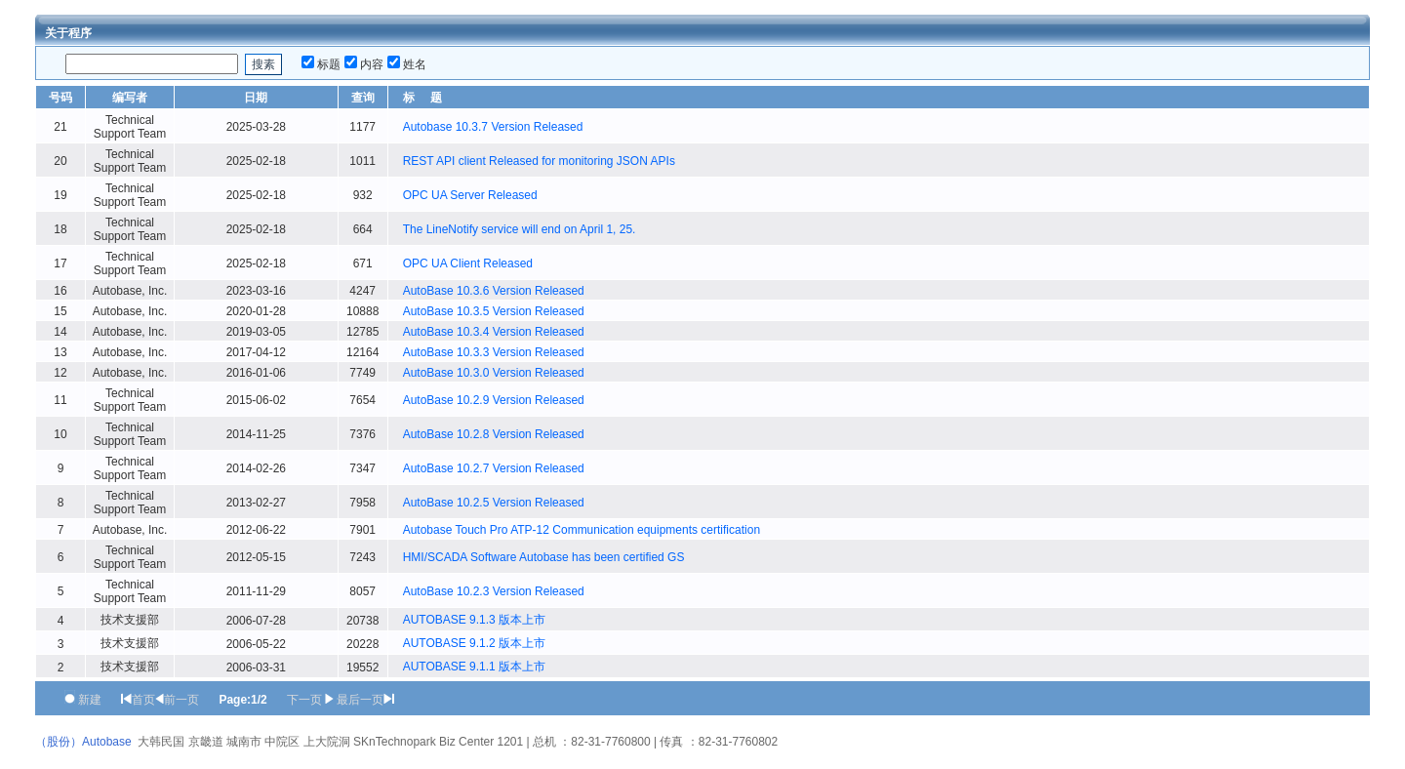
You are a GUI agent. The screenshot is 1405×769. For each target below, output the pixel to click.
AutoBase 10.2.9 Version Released (493, 400)
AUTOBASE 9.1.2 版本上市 (474, 643)
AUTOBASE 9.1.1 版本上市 (474, 666)
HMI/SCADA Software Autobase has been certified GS (544, 557)
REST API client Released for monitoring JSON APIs (539, 161)
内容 (371, 64)
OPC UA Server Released (470, 195)
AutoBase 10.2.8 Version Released (493, 434)
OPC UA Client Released (468, 263)
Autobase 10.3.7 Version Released (493, 127)
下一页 (304, 700)
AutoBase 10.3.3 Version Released (493, 352)
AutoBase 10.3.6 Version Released (493, 291)
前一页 (181, 700)
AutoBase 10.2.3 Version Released (493, 591)
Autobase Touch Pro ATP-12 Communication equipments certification (581, 530)
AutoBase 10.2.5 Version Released (493, 502)
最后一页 (360, 700)
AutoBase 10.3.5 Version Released (493, 311)
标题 (329, 64)
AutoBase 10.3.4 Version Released (493, 332)
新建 (89, 700)
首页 (143, 700)
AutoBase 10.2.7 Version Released (493, 468)
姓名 (414, 64)
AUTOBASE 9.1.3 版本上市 (474, 620)
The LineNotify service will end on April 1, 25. (519, 229)
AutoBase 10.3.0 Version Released (493, 373)
